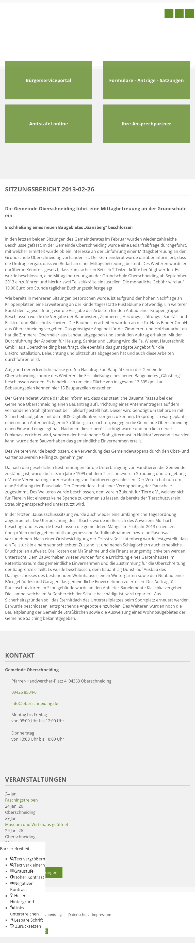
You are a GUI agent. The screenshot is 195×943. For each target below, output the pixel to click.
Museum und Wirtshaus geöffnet (36, 824)
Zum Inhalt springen (19, 940)
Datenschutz (79, 914)
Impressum (101, 914)
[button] (27, 859)
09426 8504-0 (24, 692)
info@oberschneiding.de (34, 703)
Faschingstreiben (21, 800)
